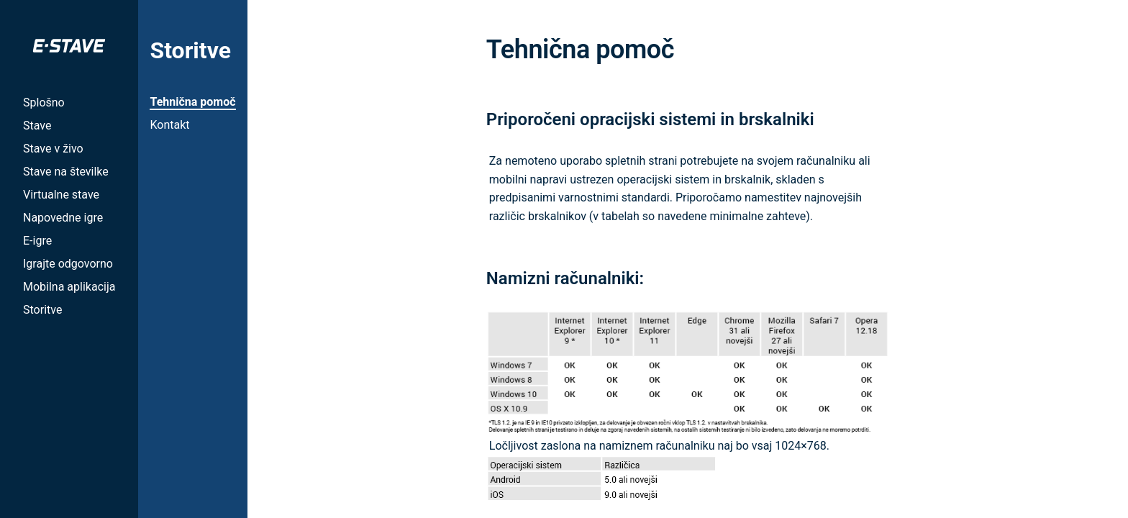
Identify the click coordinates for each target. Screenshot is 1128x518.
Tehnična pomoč (192, 102)
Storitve (42, 310)
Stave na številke (66, 171)
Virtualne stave (61, 194)
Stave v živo (53, 148)
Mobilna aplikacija (69, 287)
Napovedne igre (63, 217)
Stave (37, 125)
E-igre (37, 240)
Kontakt (169, 125)
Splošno (44, 102)
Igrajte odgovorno (68, 264)
